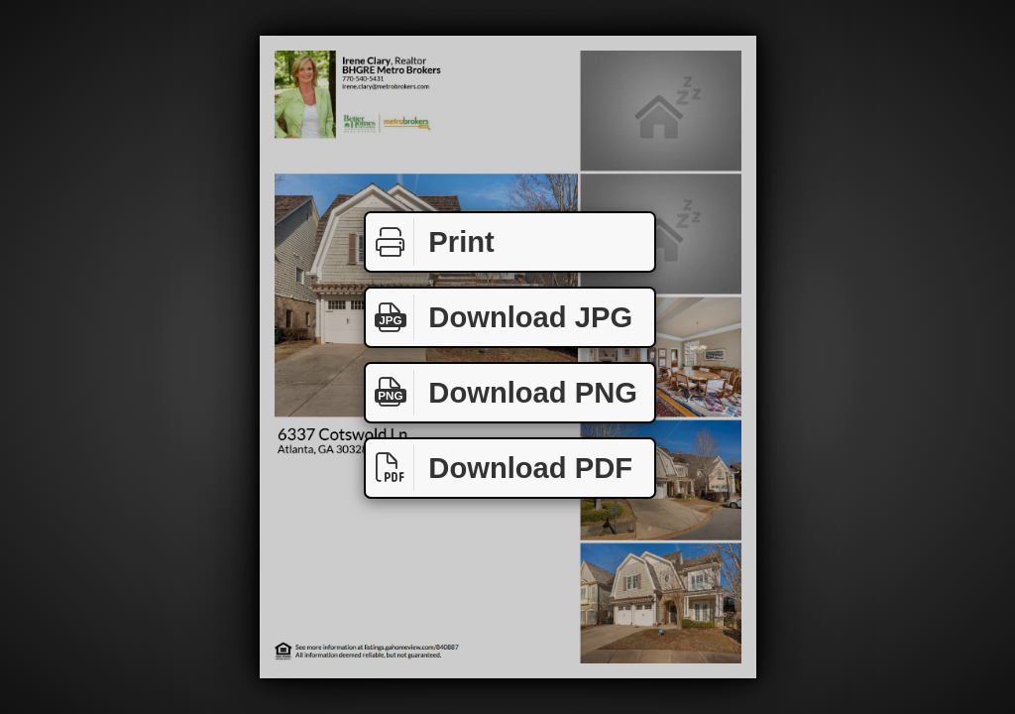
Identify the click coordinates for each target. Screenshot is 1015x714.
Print (430, 242)
